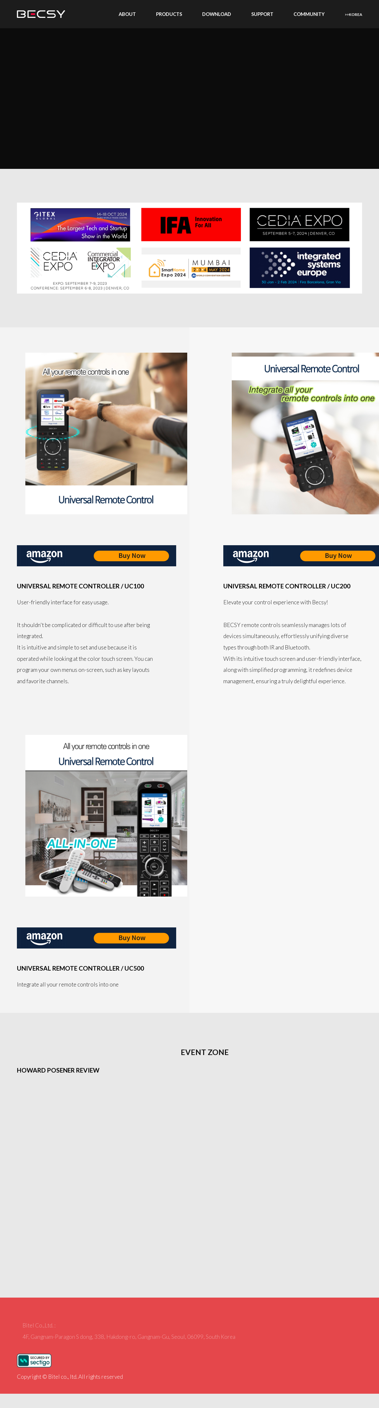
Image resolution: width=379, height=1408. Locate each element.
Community (309, 14)
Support (262, 14)
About (127, 14)
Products (169, 14)
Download (216, 14)
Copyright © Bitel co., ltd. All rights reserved (70, 1376)
